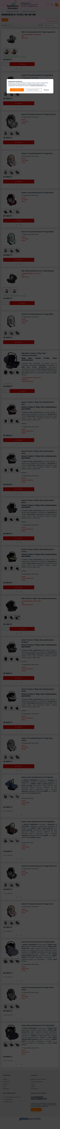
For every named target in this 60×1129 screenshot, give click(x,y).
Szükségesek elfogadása (33, 89)
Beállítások (46, 89)
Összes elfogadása (16, 89)
